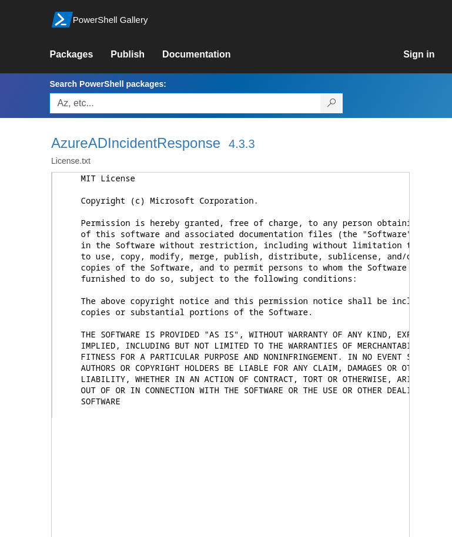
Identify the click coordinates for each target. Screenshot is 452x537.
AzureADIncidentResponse (135, 143)
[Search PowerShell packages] (331, 103)
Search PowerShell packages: (107, 84)
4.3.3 (242, 143)
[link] (80, 54)
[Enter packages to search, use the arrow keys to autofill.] (185, 103)
